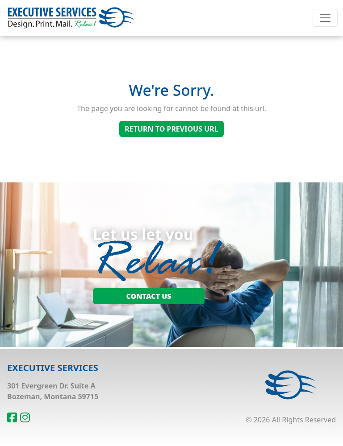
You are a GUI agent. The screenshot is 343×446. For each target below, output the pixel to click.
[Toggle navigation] (325, 18)
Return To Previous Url (171, 129)
